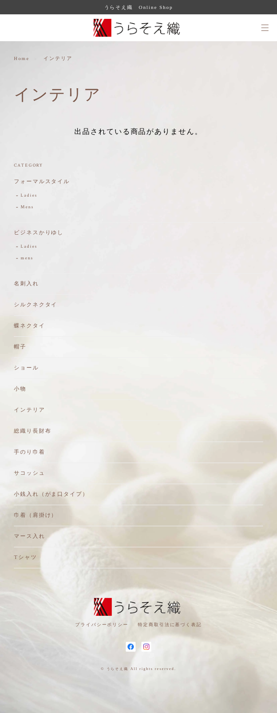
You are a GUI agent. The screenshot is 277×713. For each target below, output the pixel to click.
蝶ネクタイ (29, 325)
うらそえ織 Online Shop (138, 7)
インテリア (29, 410)
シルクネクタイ (35, 304)
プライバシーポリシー (101, 624)
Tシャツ (25, 557)
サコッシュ (29, 473)
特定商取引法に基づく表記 (170, 624)
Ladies (29, 195)
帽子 (20, 347)
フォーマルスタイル (42, 181)
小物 (20, 389)
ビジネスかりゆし (39, 232)
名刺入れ (26, 283)
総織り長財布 (32, 431)
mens (27, 258)
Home (22, 59)
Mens (27, 207)
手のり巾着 (29, 452)
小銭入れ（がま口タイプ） (51, 494)
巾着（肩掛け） (35, 515)
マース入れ (29, 536)
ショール (26, 368)
